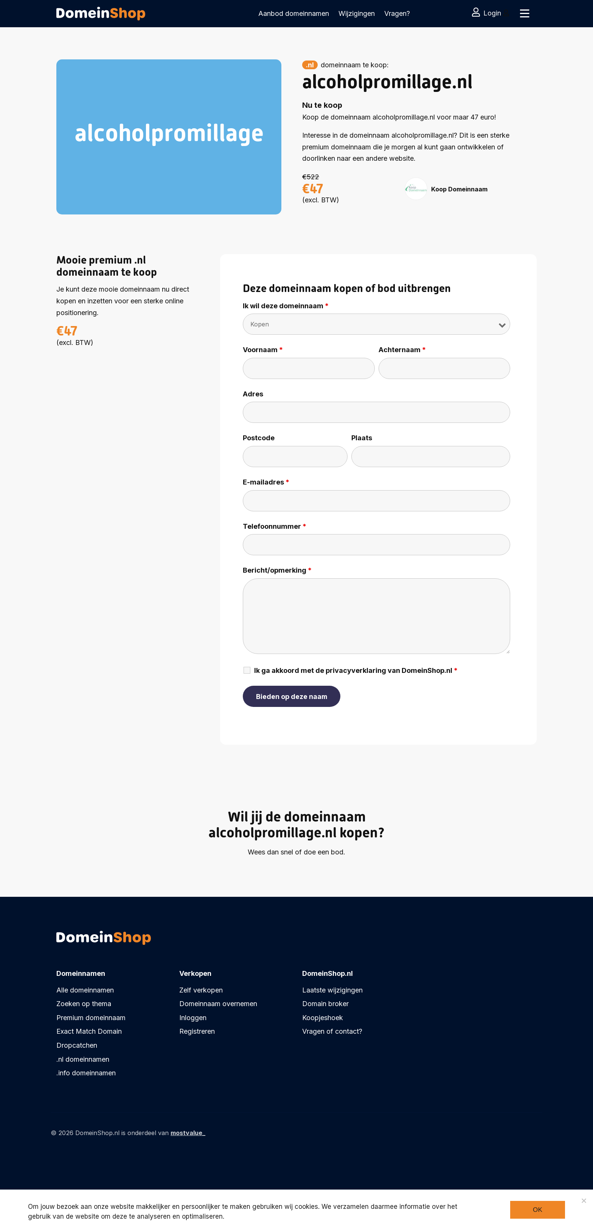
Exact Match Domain (89, 1031)
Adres (253, 394)
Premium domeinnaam (91, 1018)
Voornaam (263, 350)
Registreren (197, 1031)
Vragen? (397, 13)
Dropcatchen (76, 1045)
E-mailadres (266, 482)
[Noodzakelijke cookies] (583, 1200)
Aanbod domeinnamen (293, 13)
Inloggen (192, 1018)
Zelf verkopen (201, 990)
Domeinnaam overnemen (218, 1004)
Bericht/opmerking (277, 570)
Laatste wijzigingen (332, 990)
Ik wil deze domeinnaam (286, 306)
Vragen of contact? (332, 1031)
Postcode (259, 438)
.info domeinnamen (86, 1073)
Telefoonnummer (274, 526)
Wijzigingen (356, 13)
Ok (537, 1209)
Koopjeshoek (322, 1018)
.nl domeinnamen (82, 1059)
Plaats (361, 438)
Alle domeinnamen (85, 990)
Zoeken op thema (83, 1004)
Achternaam (402, 350)
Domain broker (325, 1004)
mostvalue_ (188, 1133)
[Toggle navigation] (524, 14)
